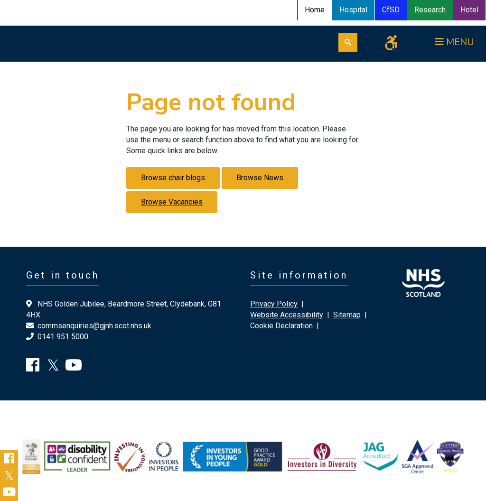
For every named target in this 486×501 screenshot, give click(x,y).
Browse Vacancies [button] (172, 201)
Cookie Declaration (281, 325)
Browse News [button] (259, 177)
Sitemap (347, 314)
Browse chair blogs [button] (173, 177)
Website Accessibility (286, 314)
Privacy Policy (274, 303)
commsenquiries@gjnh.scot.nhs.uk (94, 325)
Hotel (469, 9)
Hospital (353, 9)
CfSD (391, 9)
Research (430, 9)
